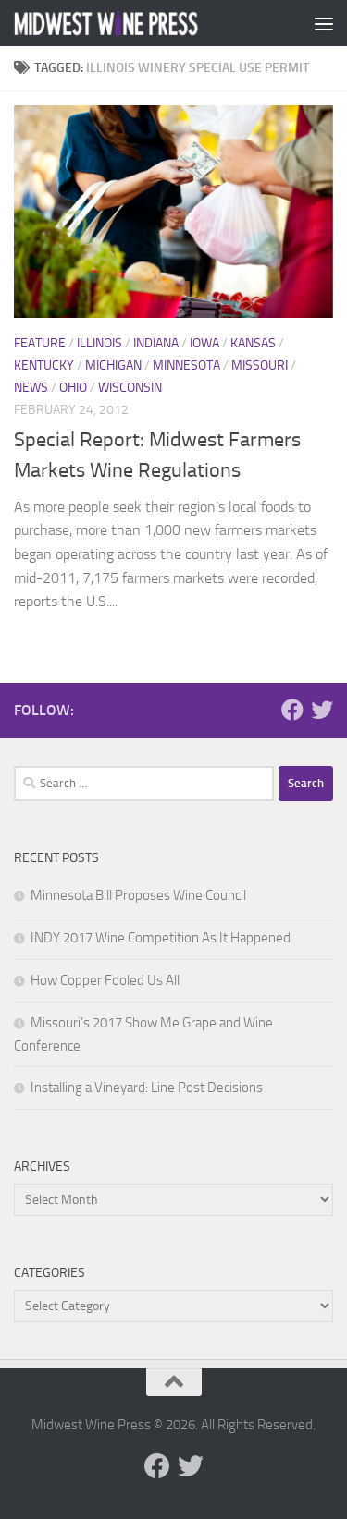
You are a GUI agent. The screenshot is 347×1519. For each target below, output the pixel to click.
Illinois (99, 343)
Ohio (73, 387)
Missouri (259, 365)
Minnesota (186, 365)
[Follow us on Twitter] (322, 710)
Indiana (156, 343)
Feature (40, 343)
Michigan (113, 365)
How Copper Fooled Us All (105, 980)
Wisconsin (130, 387)
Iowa (204, 343)
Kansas (253, 343)
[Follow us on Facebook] (292, 710)
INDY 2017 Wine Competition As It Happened (161, 938)
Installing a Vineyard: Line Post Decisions (147, 1087)
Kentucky (44, 365)
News (31, 387)
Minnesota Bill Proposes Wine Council (138, 895)
